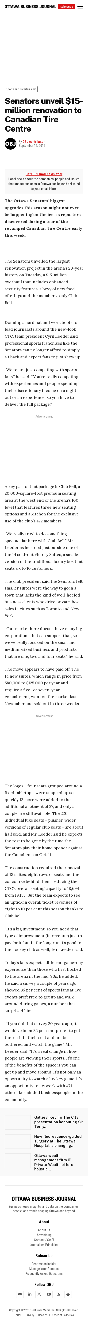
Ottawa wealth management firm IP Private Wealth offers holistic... (53, 1162)
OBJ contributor (34, 142)
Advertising (44, 1235)
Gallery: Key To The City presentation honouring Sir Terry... (58, 1121)
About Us (44, 1230)
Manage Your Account (44, 1269)
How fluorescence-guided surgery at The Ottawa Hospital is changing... (58, 1141)
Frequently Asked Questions (44, 1274)
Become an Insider (44, 1264)
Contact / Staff (44, 1240)
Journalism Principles (44, 1245)
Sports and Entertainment (21, 89)
